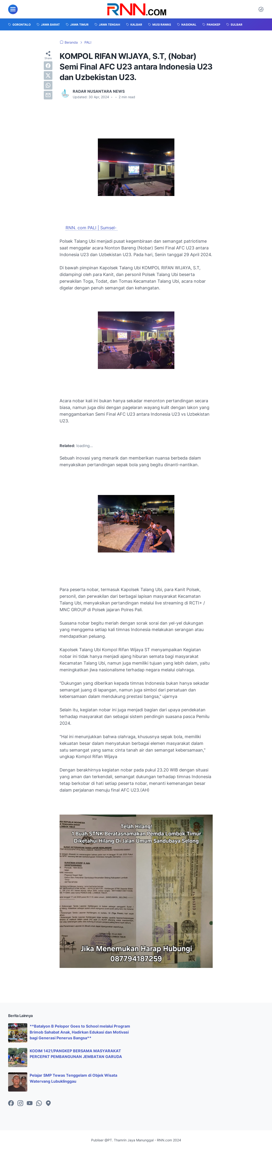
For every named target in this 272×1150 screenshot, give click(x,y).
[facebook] (48, 65)
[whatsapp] (48, 85)
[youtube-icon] (30, 1103)
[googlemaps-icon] (48, 1103)
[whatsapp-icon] (39, 1103)
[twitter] (48, 75)
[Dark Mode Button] (261, 9)
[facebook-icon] (11, 1103)
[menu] (13, 9)
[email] (48, 95)
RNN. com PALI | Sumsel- (92, 227)
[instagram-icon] (20, 1103)
